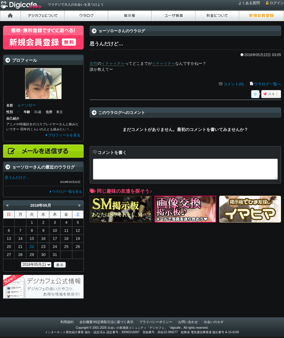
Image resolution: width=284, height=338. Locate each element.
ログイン (277, 3)
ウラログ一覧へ (267, 84)
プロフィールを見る (64, 135)
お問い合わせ (188, 322)
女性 (93, 63)
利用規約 (67, 322)
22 (32, 246)
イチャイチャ (113, 63)
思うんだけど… (17, 177)
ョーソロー (26, 105)
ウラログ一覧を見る (67, 191)
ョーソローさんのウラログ (121, 31)
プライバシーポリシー (155, 322)
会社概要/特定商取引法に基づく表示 (106, 322)
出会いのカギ (214, 322)
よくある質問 (249, 3)
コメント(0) (233, 84)
